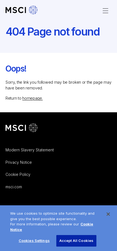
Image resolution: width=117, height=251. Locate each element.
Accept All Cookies (76, 242)
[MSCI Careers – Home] (21, 11)
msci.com (13, 186)
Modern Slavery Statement (29, 150)
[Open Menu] (105, 10)
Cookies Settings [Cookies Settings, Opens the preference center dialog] (34, 242)
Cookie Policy (17, 174)
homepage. (32, 98)
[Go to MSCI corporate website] (21, 128)
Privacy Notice (18, 162)
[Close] (108, 216)
